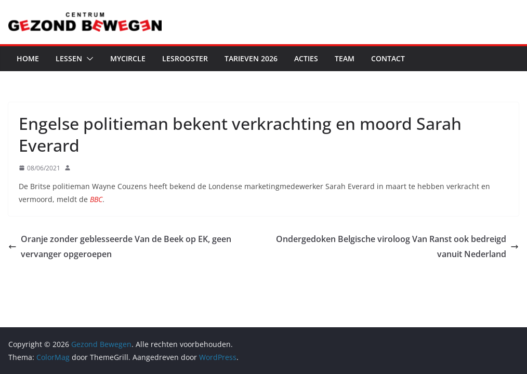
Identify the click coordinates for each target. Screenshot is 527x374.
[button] (88, 58)
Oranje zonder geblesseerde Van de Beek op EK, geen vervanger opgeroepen (119, 246)
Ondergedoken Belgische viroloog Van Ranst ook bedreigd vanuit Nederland (397, 246)
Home (28, 58)
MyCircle (128, 58)
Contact (388, 58)
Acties (306, 58)
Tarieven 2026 (251, 58)
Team (344, 58)
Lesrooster (185, 58)
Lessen (69, 58)
